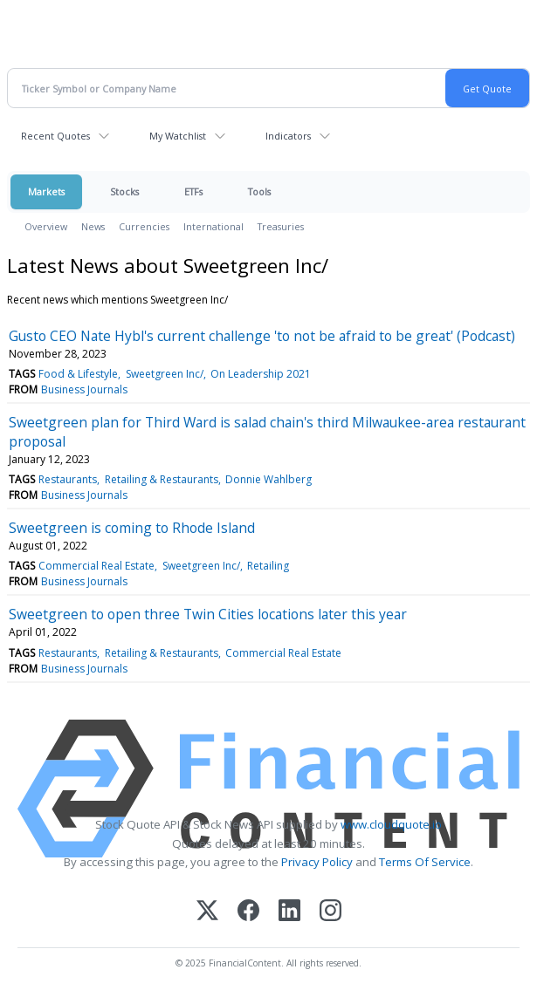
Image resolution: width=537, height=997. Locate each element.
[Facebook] (248, 912)
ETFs (193, 191)
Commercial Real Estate (96, 565)
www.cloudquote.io (391, 824)
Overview (45, 226)
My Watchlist (177, 135)
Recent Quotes (55, 135)
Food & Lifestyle (78, 373)
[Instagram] (330, 912)
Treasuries (281, 226)
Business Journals (84, 389)
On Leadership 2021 (260, 373)
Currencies (144, 226)
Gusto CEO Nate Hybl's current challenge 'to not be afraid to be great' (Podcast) (262, 335)
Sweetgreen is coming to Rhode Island (132, 527)
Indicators (288, 135)
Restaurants (67, 479)
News (93, 226)
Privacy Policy (317, 862)
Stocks (124, 191)
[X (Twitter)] (207, 912)
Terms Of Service (425, 862)
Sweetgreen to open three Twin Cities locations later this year (208, 614)
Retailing (268, 565)
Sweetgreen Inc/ (164, 373)
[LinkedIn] (289, 912)
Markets (46, 191)
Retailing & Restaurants (161, 479)
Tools (259, 191)
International (213, 226)
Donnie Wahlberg (268, 479)
